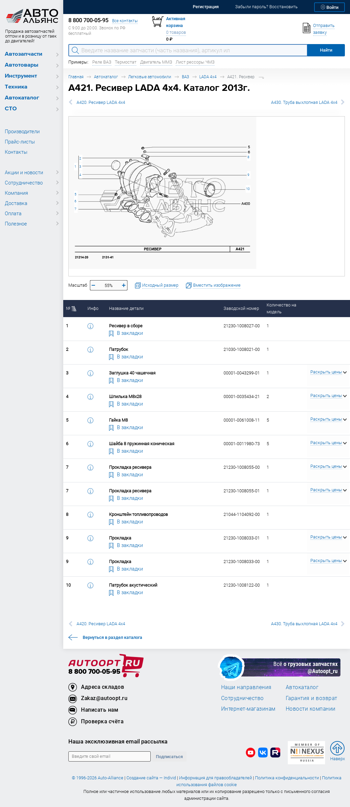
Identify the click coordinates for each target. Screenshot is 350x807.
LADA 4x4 (208, 76)
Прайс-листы (20, 141)
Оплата (13, 213)
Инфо (93, 308)
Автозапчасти (23, 54)
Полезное (16, 223)
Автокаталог (22, 98)
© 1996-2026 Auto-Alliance (97, 778)
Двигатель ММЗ (156, 62)
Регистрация (206, 7)
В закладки (126, 332)
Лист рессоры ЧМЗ (195, 62)
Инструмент (21, 76)
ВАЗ (185, 76)
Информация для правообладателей (215, 778)
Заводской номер (241, 308)
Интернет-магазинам (248, 708)
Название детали (126, 308)
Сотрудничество (24, 182)
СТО (11, 109)
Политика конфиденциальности (287, 778)
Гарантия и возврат (311, 698)
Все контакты (125, 20)
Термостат (125, 62)
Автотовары (21, 65)
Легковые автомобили (149, 76)
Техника (16, 87)
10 (248, 189)
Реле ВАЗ (101, 62)
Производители (22, 131)
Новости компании (311, 708)
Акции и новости (24, 172)
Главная (75, 76)
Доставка (16, 203)
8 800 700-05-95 (94, 672)
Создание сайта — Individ (151, 778)
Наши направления (246, 687)
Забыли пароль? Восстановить (266, 7)
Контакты (16, 151)
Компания (16, 192)
